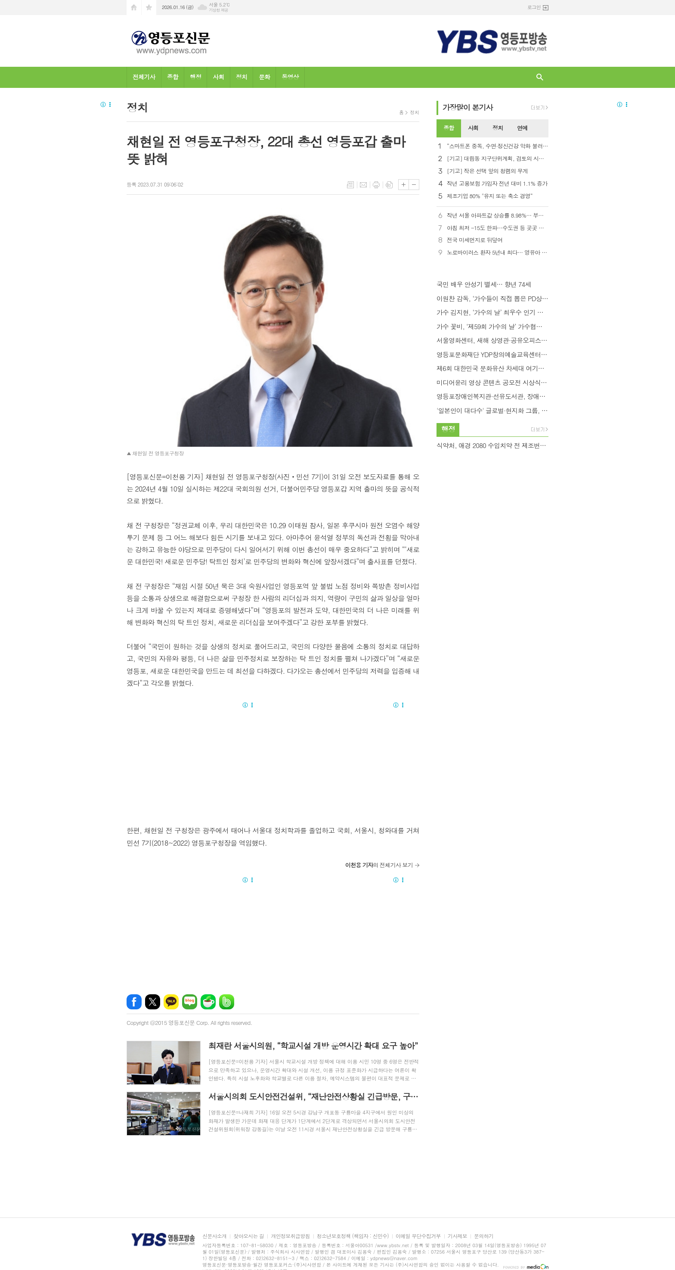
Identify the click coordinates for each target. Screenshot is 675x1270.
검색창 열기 (539, 77)
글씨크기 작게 (414, 184)
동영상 (290, 76)
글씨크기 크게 (403, 184)
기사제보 (457, 1236)
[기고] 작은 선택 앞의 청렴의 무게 (487, 171)
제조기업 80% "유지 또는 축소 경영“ (490, 196)
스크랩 (389, 185)
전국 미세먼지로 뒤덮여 (474, 240)
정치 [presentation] (497, 128)
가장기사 (468, 107)
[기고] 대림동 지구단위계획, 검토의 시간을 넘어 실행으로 (497, 158)
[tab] (449, 128)
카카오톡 (171, 1001)
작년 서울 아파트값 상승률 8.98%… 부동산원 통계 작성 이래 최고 (497, 215)
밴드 (226, 1001)
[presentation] (541, 128)
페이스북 (134, 1001)
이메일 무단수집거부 (418, 1236)
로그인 (534, 7)
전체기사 (144, 76)
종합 (172, 76)
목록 (350, 185)
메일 (363, 185)
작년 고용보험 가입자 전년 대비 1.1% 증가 (497, 183)
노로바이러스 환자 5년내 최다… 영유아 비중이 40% (497, 252)
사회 (218, 76)
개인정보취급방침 (290, 1236)
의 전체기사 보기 (379, 865)
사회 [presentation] (473, 128)
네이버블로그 (189, 1001)
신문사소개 (214, 1236)
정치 (241, 76)
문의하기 (483, 1236)
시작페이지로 (134, 7)
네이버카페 (208, 1001)
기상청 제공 (218, 10)
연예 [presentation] (522, 128)
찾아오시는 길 (248, 1236)
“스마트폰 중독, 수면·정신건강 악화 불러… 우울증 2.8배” (497, 146)
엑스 (152, 1001)
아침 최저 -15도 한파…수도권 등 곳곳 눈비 (497, 228)
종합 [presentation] (448, 128)
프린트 (376, 185)
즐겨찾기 (149, 7)
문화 (264, 76)
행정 (195, 76)
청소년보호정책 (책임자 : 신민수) (353, 1236)
